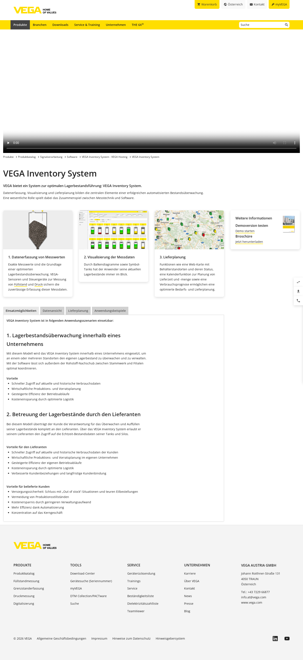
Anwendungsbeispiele (110, 311)
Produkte (20, 25)
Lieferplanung (78, 311)
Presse (188, 604)
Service (133, 565)
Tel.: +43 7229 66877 (255, 592)
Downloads (60, 25)
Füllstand (20, 284)
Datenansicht (52, 311)
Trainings (134, 581)
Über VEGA (191, 581)
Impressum (99, 638)
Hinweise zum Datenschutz (131, 638)
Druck (39, 284)
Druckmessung (24, 596)
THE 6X (138, 25)
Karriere (190, 573)
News (188, 596)
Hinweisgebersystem (170, 638)
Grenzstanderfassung (28, 588)
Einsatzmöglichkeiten (21, 311)
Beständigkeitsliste (140, 596)
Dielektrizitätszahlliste (142, 604)
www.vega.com (251, 602)
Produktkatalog (24, 573)
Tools (75, 565)
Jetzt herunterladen (249, 242)
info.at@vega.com (253, 597)
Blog (187, 611)
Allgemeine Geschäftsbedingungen (61, 638)
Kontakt (189, 588)
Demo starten (245, 231)
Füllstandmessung (26, 581)
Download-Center (82, 573)
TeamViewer (136, 611)
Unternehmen (116, 25)
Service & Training (87, 25)
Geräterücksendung (141, 573)
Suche (74, 604)
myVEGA (76, 588)
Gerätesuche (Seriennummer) (91, 581)
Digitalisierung (23, 604)
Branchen (40, 25)
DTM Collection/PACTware (88, 596)
